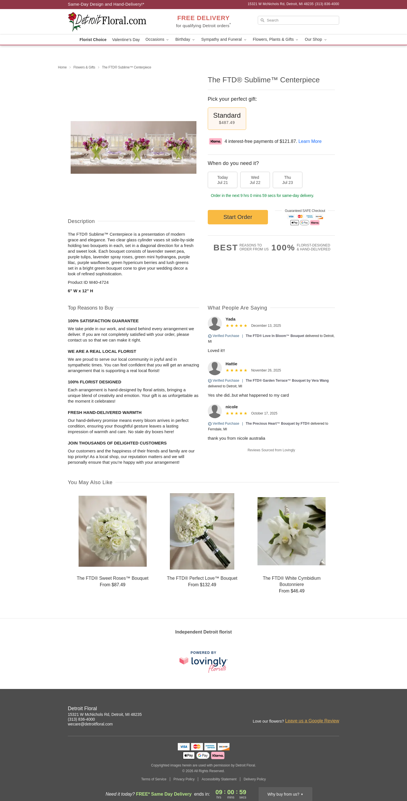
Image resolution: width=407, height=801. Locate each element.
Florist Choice (93, 39)
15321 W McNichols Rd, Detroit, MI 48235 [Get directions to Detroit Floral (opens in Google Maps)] (105, 714)
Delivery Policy (255, 779)
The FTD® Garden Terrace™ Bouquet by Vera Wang (287, 381)
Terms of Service (153, 779)
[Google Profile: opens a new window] (335, 709)
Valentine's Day (126, 39)
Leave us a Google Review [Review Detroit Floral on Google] (312, 720)
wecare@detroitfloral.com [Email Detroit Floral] (90, 724)
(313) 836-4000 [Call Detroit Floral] (81, 719)
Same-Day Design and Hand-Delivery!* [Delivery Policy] (106, 4)
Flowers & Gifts (84, 67)
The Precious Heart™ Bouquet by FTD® (278, 424)
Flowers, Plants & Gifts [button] (276, 39)
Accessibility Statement (219, 779)
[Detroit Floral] (108, 22)
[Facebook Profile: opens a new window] (323, 709)
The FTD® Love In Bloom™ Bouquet (275, 336)
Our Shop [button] (316, 39)
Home (62, 67)
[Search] (298, 20)
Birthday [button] (185, 39)
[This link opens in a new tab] (203, 662)
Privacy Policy (184, 779)
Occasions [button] (158, 39)
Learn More (310, 141)
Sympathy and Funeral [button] (224, 39)
